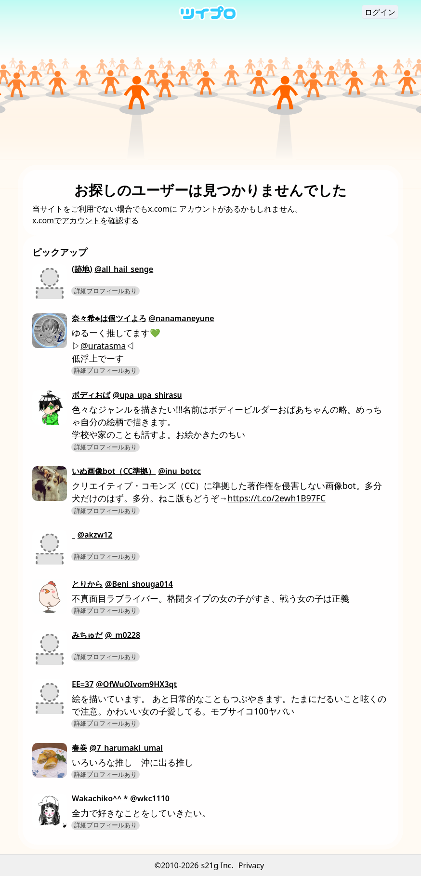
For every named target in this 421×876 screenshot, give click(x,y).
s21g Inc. (217, 865)
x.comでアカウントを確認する (85, 220)
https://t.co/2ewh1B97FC (277, 498)
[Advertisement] (210, 92)
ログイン (380, 12)
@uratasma (103, 345)
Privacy (251, 865)
